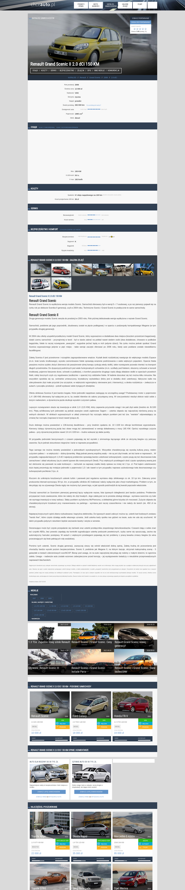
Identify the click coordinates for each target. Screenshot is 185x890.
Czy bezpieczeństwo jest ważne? (70, 229)
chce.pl (40, 3)
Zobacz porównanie (140, 18)
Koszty (44, 70)
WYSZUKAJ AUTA (55, 797)
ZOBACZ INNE (41, 797)
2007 (34, 598)
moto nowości (95, 5)
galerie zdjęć (125, 5)
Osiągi (35, 70)
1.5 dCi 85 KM (51, 610)
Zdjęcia (80, 70)
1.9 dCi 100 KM (81, 610)
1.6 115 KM (76, 606)
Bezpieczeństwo (67, 70)
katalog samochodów (111, 5)
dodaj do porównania (140, 22)
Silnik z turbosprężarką (46, 127)
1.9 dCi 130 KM (39, 615)
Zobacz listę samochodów (48, 792)
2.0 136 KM (88, 606)
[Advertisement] (92, 152)
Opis (89, 70)
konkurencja (113, 70)
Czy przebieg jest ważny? (93, 105)
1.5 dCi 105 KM (66, 610)
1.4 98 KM (52, 606)
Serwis (53, 70)
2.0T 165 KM (38, 610)
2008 (42, 598)
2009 (49, 598)
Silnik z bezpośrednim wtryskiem (67, 127)
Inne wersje (99, 70)
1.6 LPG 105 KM (39, 606)
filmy (140, 4)
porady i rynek (81, 5)
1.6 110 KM (64, 606)
